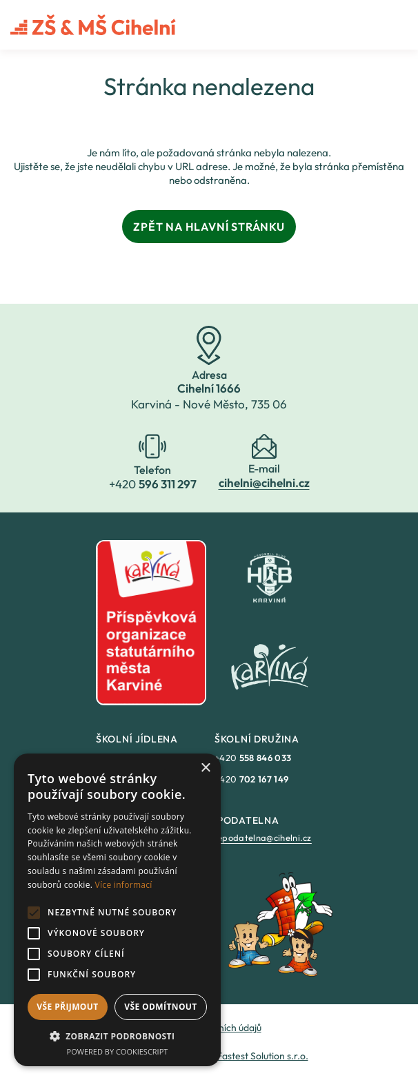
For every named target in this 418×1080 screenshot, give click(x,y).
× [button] (205, 768)
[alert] (117, 910)
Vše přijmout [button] (67, 1007)
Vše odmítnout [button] (160, 1007)
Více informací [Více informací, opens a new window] (123, 885)
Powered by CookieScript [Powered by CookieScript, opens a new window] (117, 1051)
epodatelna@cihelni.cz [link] (264, 837)
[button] (117, 1036)
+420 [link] (253, 757)
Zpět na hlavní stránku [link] (209, 226)
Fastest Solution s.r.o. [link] (262, 1056)
